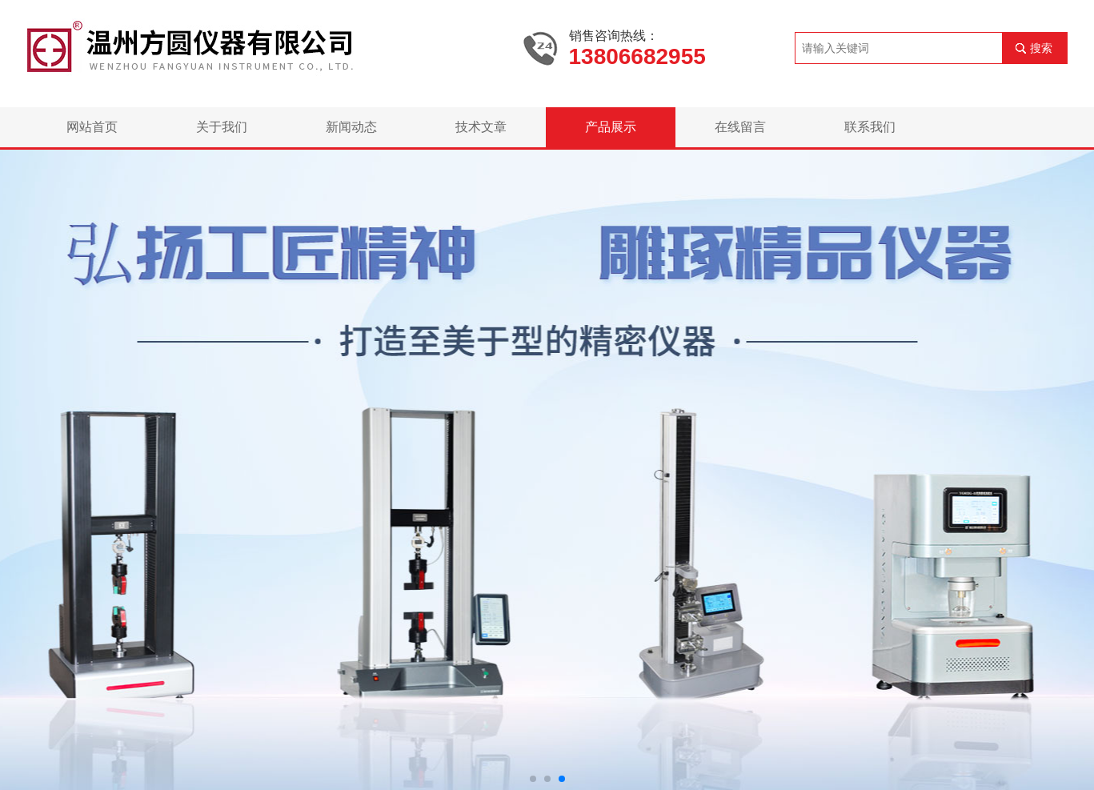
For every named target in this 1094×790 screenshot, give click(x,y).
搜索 (1041, 48)
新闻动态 (351, 127)
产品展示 (610, 127)
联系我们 (870, 127)
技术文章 (481, 127)
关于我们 (221, 127)
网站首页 (92, 127)
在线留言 (740, 127)
